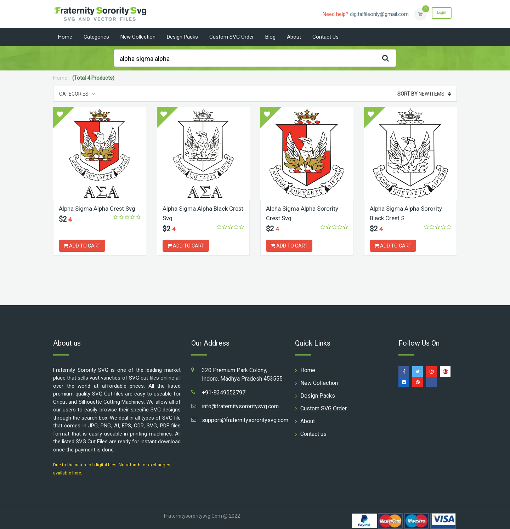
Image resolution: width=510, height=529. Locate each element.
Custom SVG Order (231, 37)
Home (65, 37)
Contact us (325, 37)
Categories (96, 37)
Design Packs (182, 37)
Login (438, 13)
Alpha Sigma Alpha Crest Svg (99, 208)
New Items (424, 94)
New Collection (137, 37)
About (294, 37)
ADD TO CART (82, 246)
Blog (270, 37)
